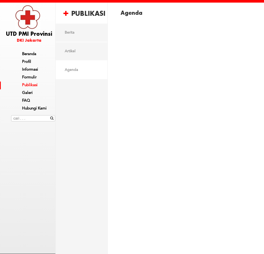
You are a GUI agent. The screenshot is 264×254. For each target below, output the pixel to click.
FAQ (26, 101)
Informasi (30, 70)
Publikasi (30, 85)
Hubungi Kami (34, 109)
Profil (26, 62)
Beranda (29, 54)
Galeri (27, 93)
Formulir (29, 77)
